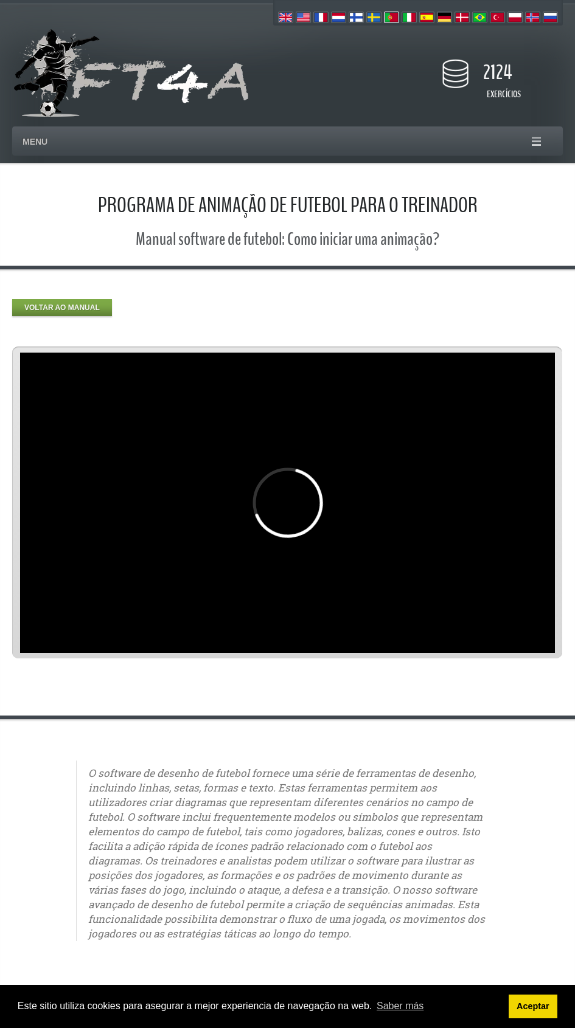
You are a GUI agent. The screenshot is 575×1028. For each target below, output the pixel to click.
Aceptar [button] (533, 1006)
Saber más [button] (400, 1006)
